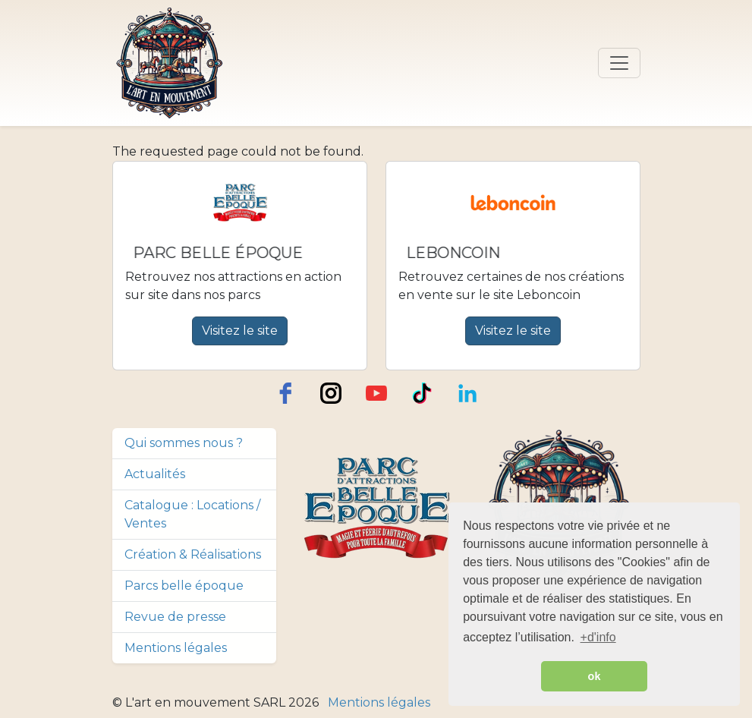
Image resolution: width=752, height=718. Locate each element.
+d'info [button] (598, 637)
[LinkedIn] (467, 393)
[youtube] (376, 393)
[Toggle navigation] (619, 63)
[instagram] (331, 393)
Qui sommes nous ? (183, 443)
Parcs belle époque (184, 585)
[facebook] (285, 393)
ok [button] (594, 676)
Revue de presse (175, 616)
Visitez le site (240, 330)
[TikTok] (422, 393)
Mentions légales (175, 648)
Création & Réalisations (192, 554)
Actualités (154, 474)
